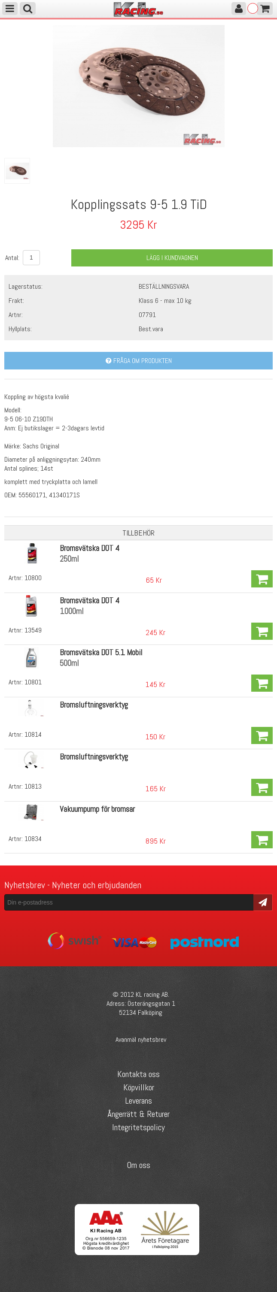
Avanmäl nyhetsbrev (141, 1039)
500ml (69, 663)
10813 (33, 786)
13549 (33, 630)
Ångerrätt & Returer (138, 1114)
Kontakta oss (138, 1074)
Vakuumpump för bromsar (97, 809)
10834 (33, 838)
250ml (69, 559)
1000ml (72, 611)
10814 (33, 734)
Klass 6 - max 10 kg (165, 300)
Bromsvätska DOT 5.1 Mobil (101, 652)
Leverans (138, 1100)
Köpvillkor (138, 1087)
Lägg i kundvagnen (172, 257)
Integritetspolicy (138, 1127)
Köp (262, 578)
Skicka (263, 901)
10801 (33, 682)
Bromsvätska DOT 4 (89, 548)
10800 (33, 577)
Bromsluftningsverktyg (94, 704)
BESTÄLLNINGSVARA (164, 286)
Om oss (138, 1165)
